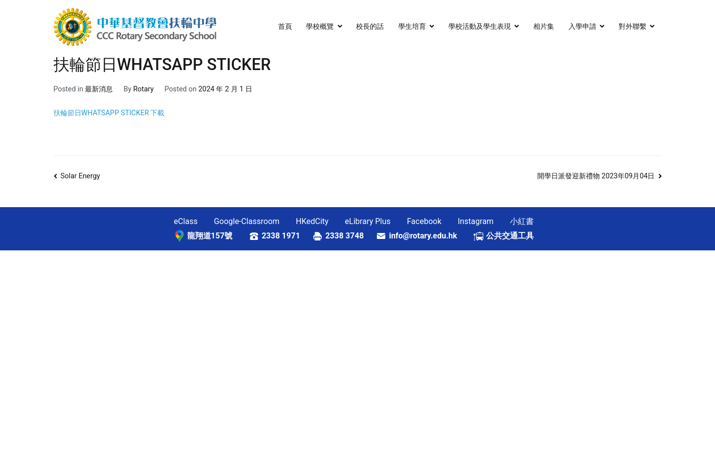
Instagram (476, 221)
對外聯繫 (632, 26)
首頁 (285, 26)
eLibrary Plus (368, 221)
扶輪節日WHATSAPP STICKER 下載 (109, 113)
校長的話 (370, 26)
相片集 (543, 26)
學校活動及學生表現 (479, 26)
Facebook (424, 221)
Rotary (143, 89)
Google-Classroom (247, 221)
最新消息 (99, 89)
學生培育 (412, 26)
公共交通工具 (510, 235)
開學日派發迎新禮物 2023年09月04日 (595, 176)
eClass (186, 221)
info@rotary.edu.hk (431, 235)
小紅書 (522, 221)
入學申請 (582, 26)
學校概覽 (320, 26)
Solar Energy (80, 176)
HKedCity (312, 221)
